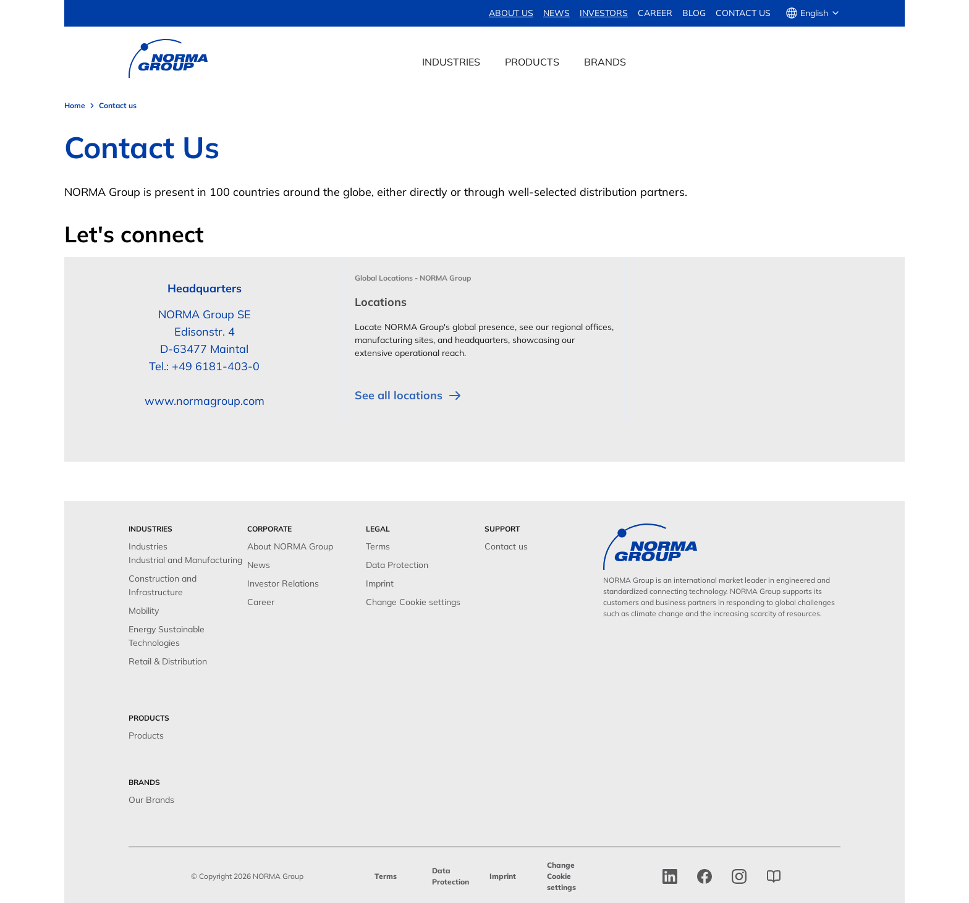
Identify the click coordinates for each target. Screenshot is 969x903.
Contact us (743, 13)
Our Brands (151, 799)
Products (146, 735)
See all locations (408, 395)
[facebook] (704, 876)
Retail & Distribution (168, 661)
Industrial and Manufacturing (185, 560)
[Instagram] (739, 876)
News (258, 564)
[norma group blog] (773, 876)
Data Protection (397, 564)
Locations (381, 302)
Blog (694, 13)
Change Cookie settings (413, 602)
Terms (378, 546)
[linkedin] (669, 876)
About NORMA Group (290, 546)
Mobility (144, 610)
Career (655, 13)
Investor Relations (283, 583)
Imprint (380, 583)
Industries (148, 546)
